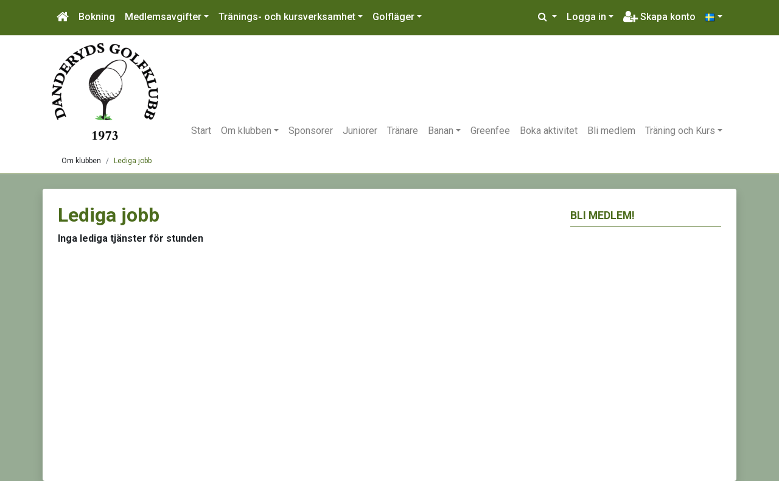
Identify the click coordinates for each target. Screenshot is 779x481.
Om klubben (246, 130)
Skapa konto (659, 17)
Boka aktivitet (549, 130)
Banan (440, 130)
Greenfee (490, 130)
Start (201, 130)
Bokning (97, 17)
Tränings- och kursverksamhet (286, 17)
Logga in (586, 17)
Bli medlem (611, 130)
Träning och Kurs (680, 130)
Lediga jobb (133, 160)
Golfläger (393, 17)
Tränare (402, 130)
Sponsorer (310, 130)
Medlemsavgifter (163, 17)
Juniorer (360, 130)
